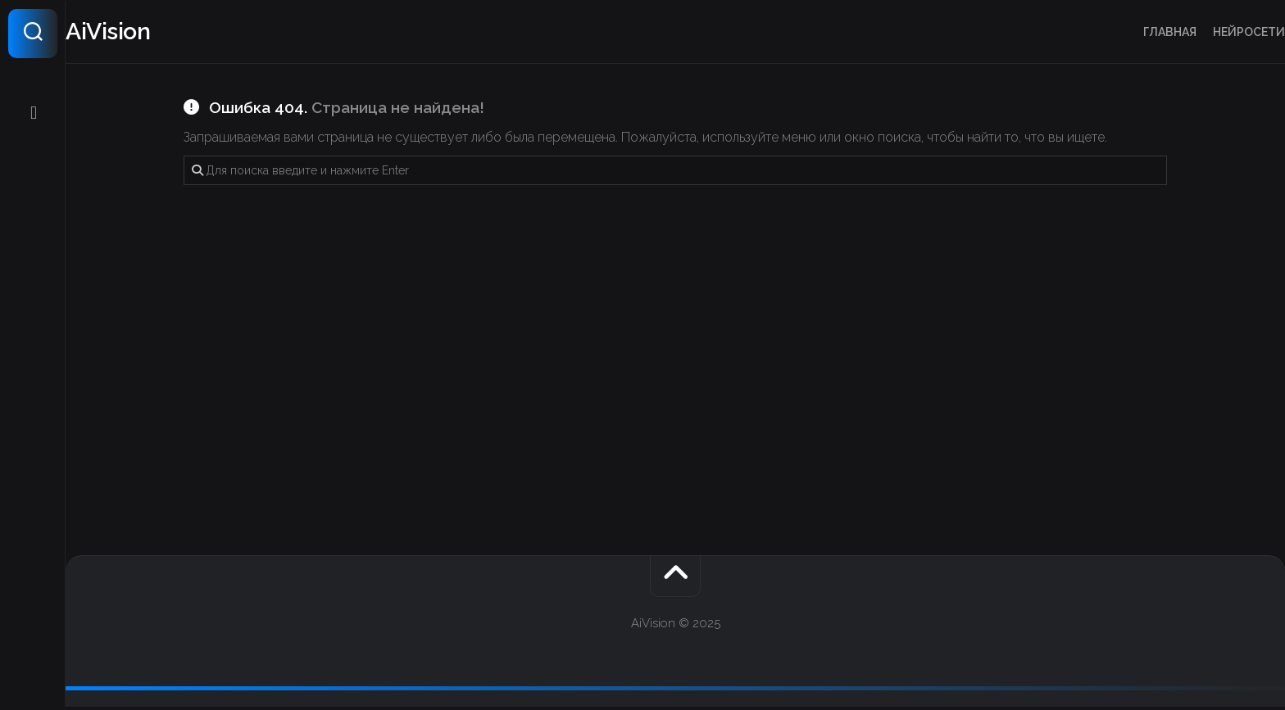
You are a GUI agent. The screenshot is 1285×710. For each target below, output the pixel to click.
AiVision (142, 33)
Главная (1137, 31)
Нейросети (1216, 31)
